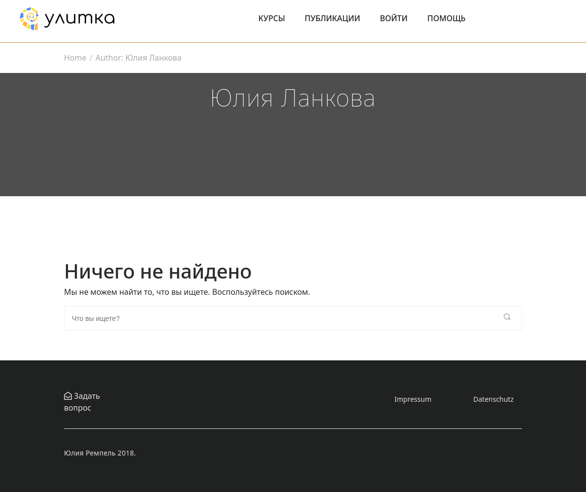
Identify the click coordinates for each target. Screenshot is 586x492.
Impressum (412, 399)
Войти (394, 18)
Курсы (272, 18)
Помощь (446, 18)
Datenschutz (493, 399)
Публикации (332, 18)
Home (75, 57)
